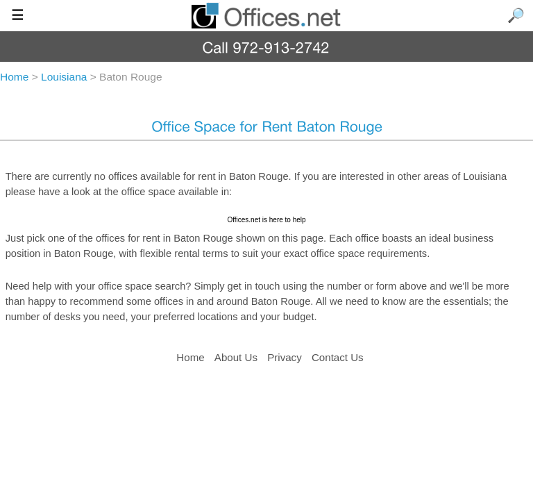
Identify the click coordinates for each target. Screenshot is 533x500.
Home (190, 357)
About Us (235, 357)
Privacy (286, 357)
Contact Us (338, 357)
